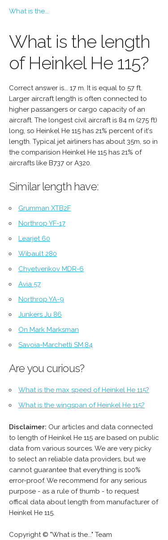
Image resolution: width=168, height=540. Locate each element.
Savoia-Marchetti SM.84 (55, 345)
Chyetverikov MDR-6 (51, 269)
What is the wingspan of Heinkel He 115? (81, 405)
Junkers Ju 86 (40, 314)
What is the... (29, 11)
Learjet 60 (34, 238)
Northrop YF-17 (41, 223)
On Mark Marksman (48, 330)
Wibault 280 (37, 254)
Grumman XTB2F (44, 208)
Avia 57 (29, 284)
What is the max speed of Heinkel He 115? (83, 390)
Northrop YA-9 (41, 299)
